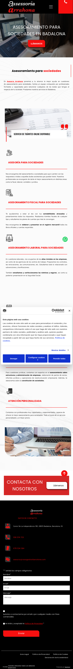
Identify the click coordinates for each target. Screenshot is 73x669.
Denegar (13, 358)
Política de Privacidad (34, 623)
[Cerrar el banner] (69, 310)
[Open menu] (51, 7)
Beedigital (67, 667)
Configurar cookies (36, 358)
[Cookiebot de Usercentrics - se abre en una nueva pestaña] (53, 310)
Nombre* (7, 574)
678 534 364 (18, 548)
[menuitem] (24, 654)
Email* (5, 584)
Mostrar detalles (59, 350)
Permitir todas (59, 358)
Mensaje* (7, 593)
